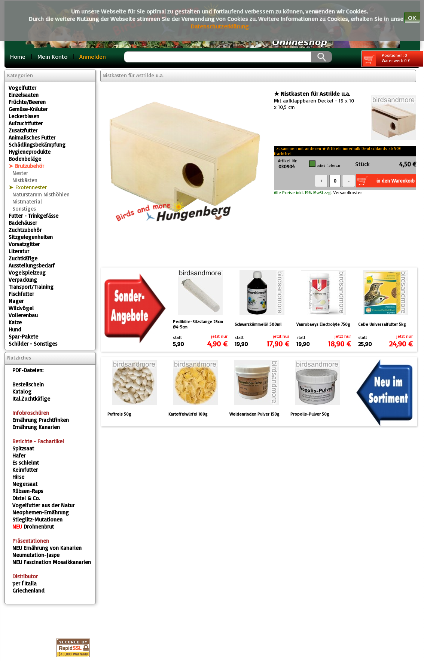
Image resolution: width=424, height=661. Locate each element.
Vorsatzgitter (24, 244)
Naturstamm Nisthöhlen (41, 194)
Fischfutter (21, 293)
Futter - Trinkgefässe (33, 215)
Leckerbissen (24, 116)
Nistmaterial (27, 201)
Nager (16, 301)
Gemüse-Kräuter (28, 109)
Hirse (18, 476)
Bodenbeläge (25, 158)
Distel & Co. (26, 498)
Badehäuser (23, 222)
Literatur (19, 251)
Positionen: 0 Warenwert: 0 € (386, 59)
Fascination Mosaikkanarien (51, 562)
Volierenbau (23, 315)
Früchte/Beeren (27, 101)
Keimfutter (25, 469)
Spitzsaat (23, 448)
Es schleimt (25, 462)
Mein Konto (52, 56)
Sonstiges (24, 208)
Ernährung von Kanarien (47, 547)
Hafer (18, 455)
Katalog (21, 391)
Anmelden (92, 56)
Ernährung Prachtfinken (40, 419)
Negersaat (24, 483)
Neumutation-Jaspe (36, 555)
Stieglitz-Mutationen (37, 519)
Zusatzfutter (23, 130)
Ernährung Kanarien (36, 427)
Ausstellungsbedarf (32, 265)
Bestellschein (28, 384)
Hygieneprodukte (30, 151)
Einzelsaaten (24, 94)
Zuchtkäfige (23, 258)
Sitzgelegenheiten (31, 237)
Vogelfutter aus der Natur (43, 505)
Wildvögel (21, 308)
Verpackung (23, 279)
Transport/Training (31, 286)
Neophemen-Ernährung (40, 512)
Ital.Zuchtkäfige (31, 398)
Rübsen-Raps (27, 491)
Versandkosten (347, 192)
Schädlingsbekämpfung (37, 144)
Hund (15, 329)
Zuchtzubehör (25, 229)
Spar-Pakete (23, 336)
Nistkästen (24, 180)
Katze (15, 322)
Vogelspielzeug (27, 272)
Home (17, 56)
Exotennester (31, 187)
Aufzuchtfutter (26, 123)
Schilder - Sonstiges (33, 343)
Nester (20, 173)
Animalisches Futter (32, 137)
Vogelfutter (22, 87)
